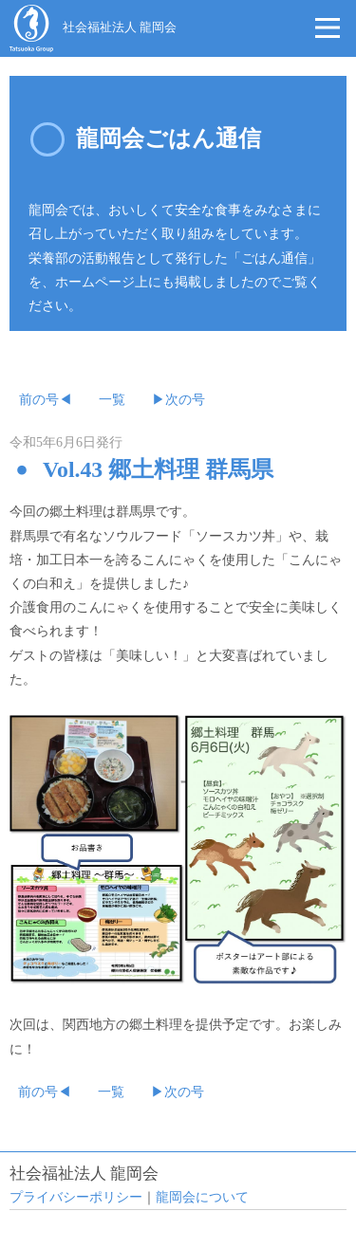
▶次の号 (178, 400)
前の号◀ (45, 400)
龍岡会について (202, 1197)
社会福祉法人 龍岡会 (120, 27)
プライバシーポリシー (75, 1197)
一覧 (112, 400)
